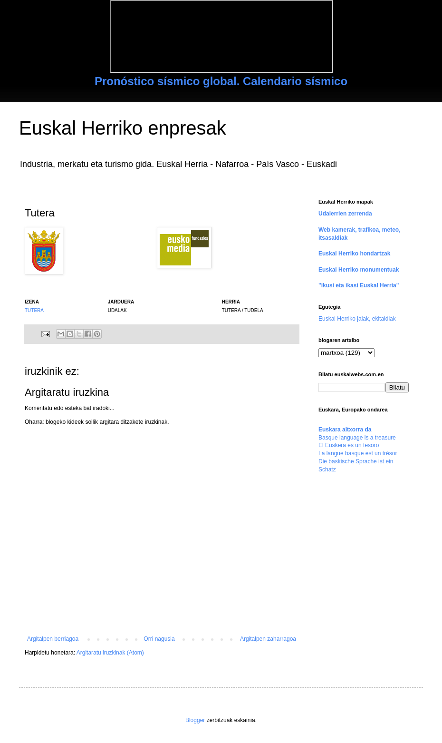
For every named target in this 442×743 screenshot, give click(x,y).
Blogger (195, 720)
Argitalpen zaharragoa (268, 638)
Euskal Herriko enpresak (122, 127)
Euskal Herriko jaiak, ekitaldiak (357, 318)
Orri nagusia (159, 638)
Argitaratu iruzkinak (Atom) (110, 652)
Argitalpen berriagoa (52, 638)
